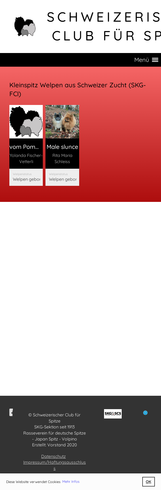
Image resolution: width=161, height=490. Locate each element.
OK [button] (148, 481)
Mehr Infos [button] (70, 481)
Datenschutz (53, 456)
